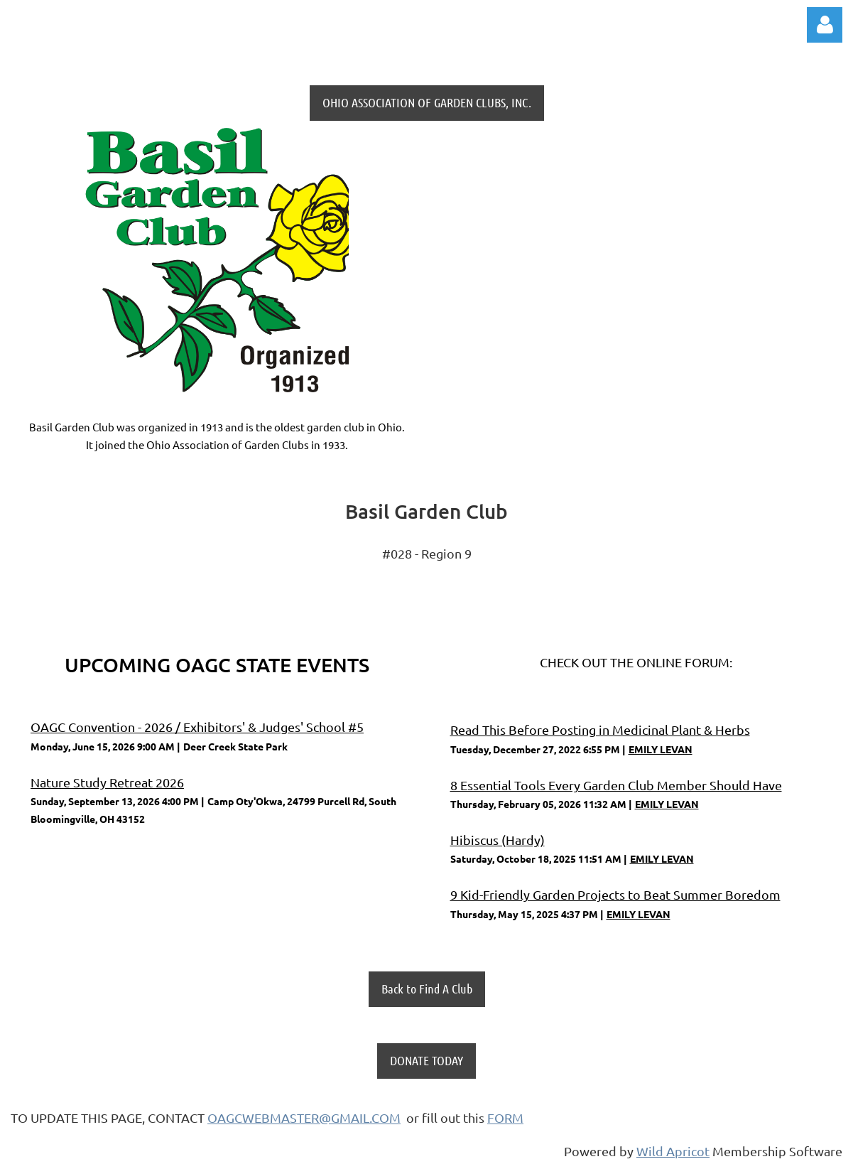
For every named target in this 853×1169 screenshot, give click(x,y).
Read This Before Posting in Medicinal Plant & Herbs (600, 729)
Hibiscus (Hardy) (497, 839)
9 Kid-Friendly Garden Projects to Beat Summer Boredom (615, 894)
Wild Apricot (673, 1150)
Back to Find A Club (426, 988)
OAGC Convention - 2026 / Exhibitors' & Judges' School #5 (197, 726)
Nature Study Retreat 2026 (107, 782)
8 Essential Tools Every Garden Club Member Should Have (616, 784)
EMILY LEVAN (660, 749)
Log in (824, 25)
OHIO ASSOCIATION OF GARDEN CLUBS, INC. (426, 102)
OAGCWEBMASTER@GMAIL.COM (304, 1117)
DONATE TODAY (426, 1060)
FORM (505, 1117)
